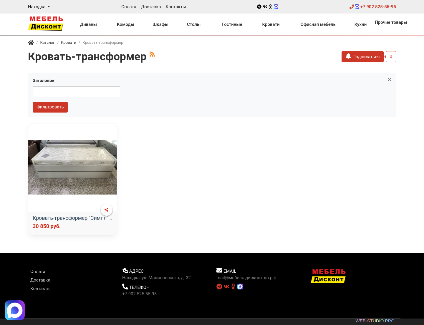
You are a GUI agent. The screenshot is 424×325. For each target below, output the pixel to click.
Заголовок (43, 80)
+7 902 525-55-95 (373, 6)
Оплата (128, 6)
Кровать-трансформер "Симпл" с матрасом (85, 218)
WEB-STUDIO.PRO (375, 320)
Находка (37, 6)
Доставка (151, 6)
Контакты (176, 6)
